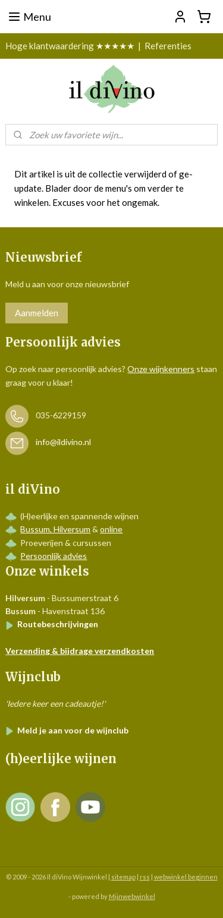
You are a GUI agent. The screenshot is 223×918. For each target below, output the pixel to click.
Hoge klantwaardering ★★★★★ (69, 45)
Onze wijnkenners (160, 369)
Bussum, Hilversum (55, 529)
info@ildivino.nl (63, 442)
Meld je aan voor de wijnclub (66, 730)
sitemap (123, 877)
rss (145, 877)
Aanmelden (36, 312)
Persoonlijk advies (53, 556)
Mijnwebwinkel (132, 896)
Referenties (168, 45)
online (111, 529)
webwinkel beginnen (186, 877)
